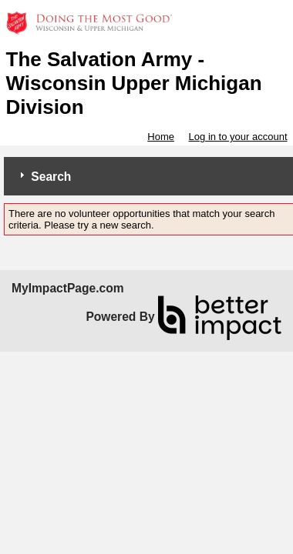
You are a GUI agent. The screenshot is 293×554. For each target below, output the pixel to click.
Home (160, 136)
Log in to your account (238, 136)
